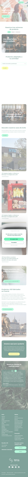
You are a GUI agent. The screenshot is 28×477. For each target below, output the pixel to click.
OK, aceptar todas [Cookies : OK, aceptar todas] (14, 239)
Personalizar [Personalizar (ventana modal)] (14, 242)
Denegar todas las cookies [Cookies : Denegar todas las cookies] (15, 230)
